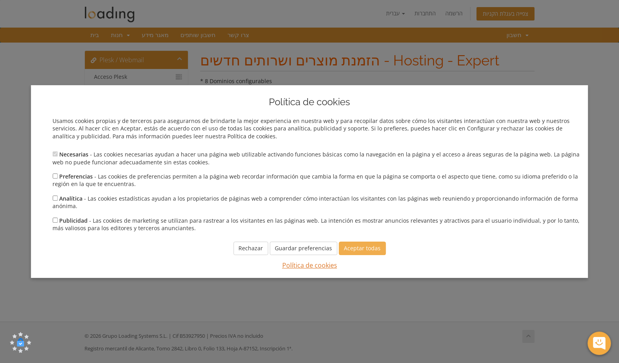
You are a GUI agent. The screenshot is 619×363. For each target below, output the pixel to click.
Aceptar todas (362, 248)
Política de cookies (309, 265)
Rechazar (250, 248)
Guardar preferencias (303, 248)
